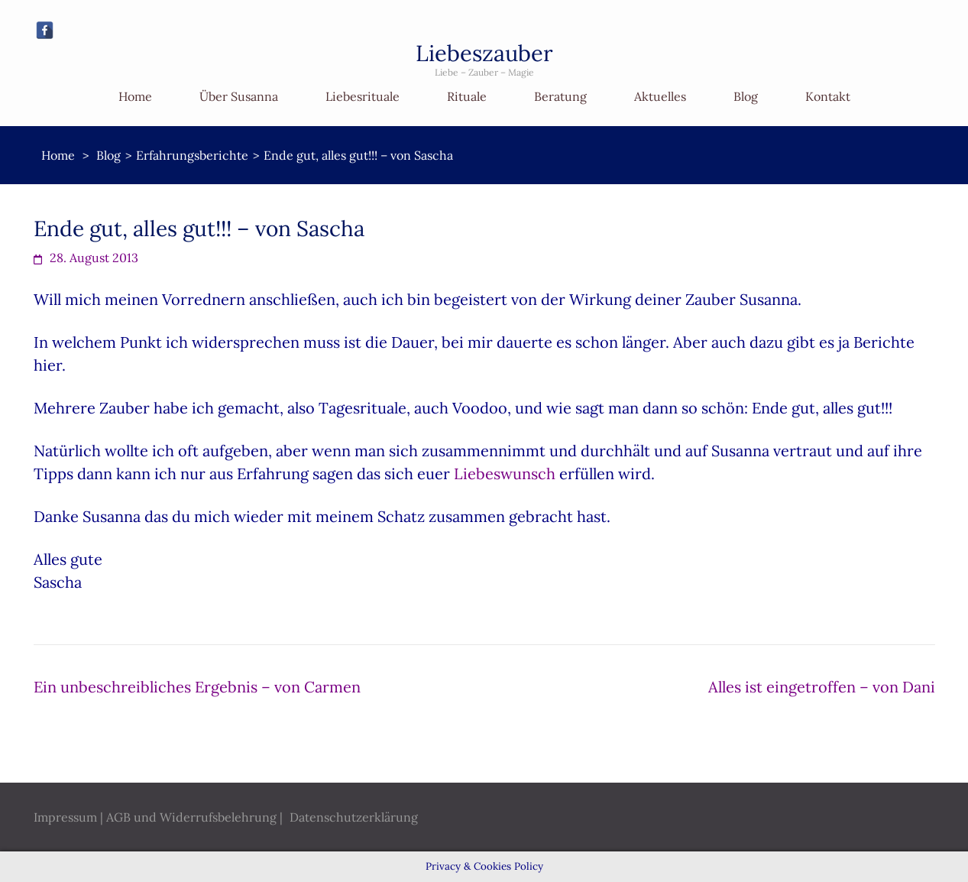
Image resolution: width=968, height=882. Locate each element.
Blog (745, 96)
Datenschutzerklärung (354, 817)
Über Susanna (238, 96)
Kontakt (827, 96)
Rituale (467, 96)
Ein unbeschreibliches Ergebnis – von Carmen (197, 686)
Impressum (65, 817)
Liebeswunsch (504, 473)
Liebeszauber (484, 53)
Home (135, 96)
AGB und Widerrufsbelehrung (191, 817)
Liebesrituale (362, 96)
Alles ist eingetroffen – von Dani (821, 686)
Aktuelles (660, 96)
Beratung (560, 96)
